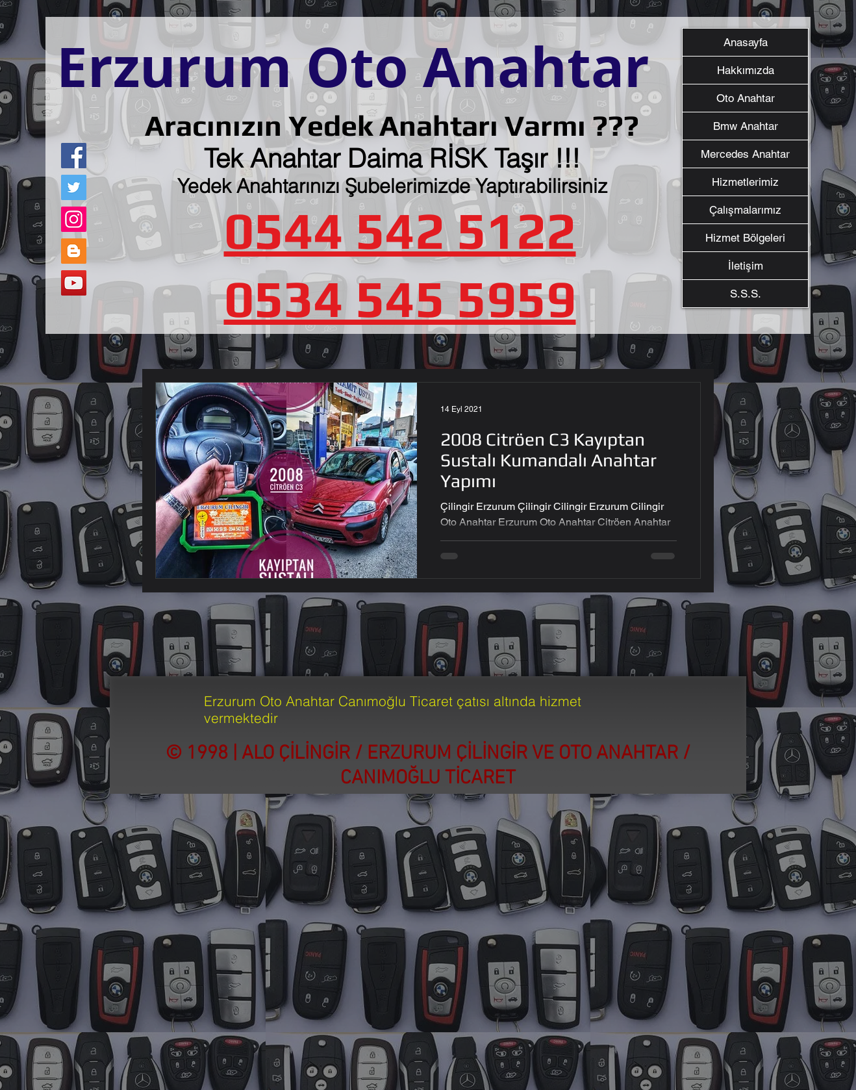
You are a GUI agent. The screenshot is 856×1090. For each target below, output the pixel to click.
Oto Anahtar (745, 98)
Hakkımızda (745, 70)
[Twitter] (73, 187)
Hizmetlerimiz (745, 181)
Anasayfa (746, 42)
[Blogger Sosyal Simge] (73, 251)
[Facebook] (73, 155)
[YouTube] (73, 283)
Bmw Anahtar (745, 126)
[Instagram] (73, 219)
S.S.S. (745, 293)
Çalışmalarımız (745, 209)
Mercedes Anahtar (745, 153)
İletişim (745, 265)
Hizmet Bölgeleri (745, 237)
